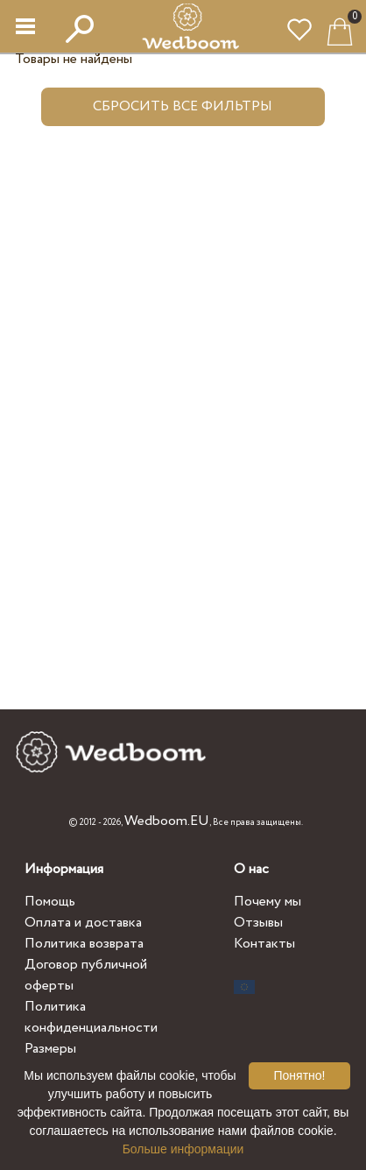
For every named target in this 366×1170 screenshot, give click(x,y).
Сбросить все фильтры (182, 106)
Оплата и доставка (83, 923)
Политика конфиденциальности (91, 1017)
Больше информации (183, 1149)
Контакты (264, 944)
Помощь (50, 902)
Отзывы (258, 923)
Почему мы (267, 902)
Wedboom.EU (166, 821)
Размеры (50, 1049)
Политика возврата (84, 944)
